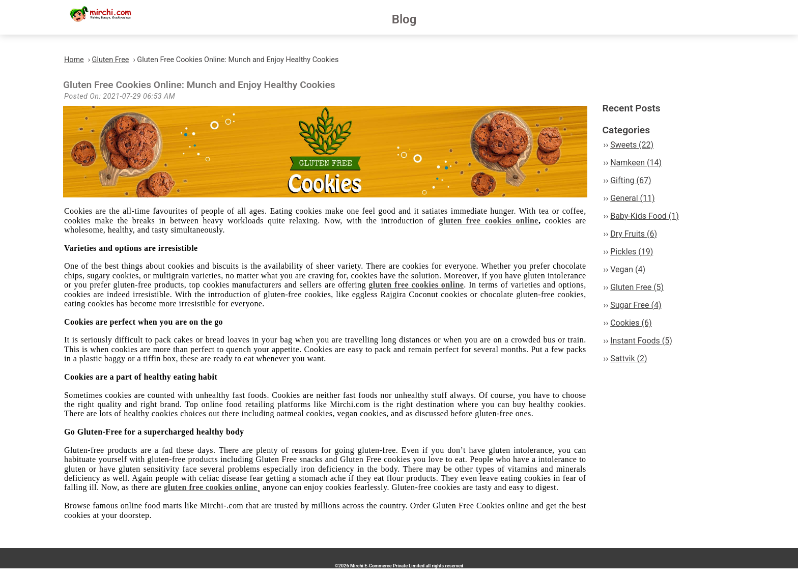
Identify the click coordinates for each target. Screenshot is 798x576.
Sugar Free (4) (635, 305)
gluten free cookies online (488, 220)
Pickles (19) (631, 251)
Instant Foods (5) (641, 340)
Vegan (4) (627, 269)
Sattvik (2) (628, 358)
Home (74, 59)
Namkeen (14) (636, 162)
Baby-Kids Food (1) (644, 216)
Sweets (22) (631, 145)
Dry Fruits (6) (633, 234)
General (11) (632, 198)
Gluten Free (110, 59)
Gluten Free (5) (637, 287)
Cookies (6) (630, 323)
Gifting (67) (630, 180)
